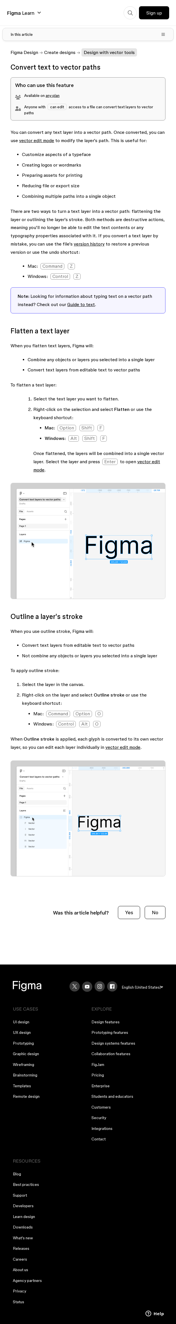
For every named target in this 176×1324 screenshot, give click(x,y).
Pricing (97, 1075)
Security (98, 1117)
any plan (53, 95)
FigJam (97, 1064)
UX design (22, 1032)
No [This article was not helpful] (155, 912)
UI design (21, 1022)
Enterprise (100, 1086)
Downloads (23, 1227)
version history (89, 243)
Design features (105, 1022)
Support (20, 1195)
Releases (21, 1248)
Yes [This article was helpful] (129, 912)
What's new (23, 1238)
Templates (22, 1086)
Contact (98, 1139)
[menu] (142, 987)
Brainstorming (25, 1075)
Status (18, 1302)
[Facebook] (112, 986)
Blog (17, 1174)
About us (20, 1269)
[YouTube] (87, 987)
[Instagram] (100, 986)
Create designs (59, 52)
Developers (23, 1206)
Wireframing (23, 1064)
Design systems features (113, 1043)
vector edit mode (36, 140)
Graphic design (26, 1053)
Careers (20, 1259)
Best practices (26, 1184)
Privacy (19, 1291)
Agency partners (27, 1280)
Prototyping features (109, 1032)
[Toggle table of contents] (88, 34)
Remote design (26, 1096)
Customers (101, 1107)
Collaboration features (110, 1053)
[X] (74, 986)
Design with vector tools (109, 52)
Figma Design (24, 52)
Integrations (101, 1128)
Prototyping (23, 1043)
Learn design (24, 1216)
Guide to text (81, 304)
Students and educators (112, 1096)
